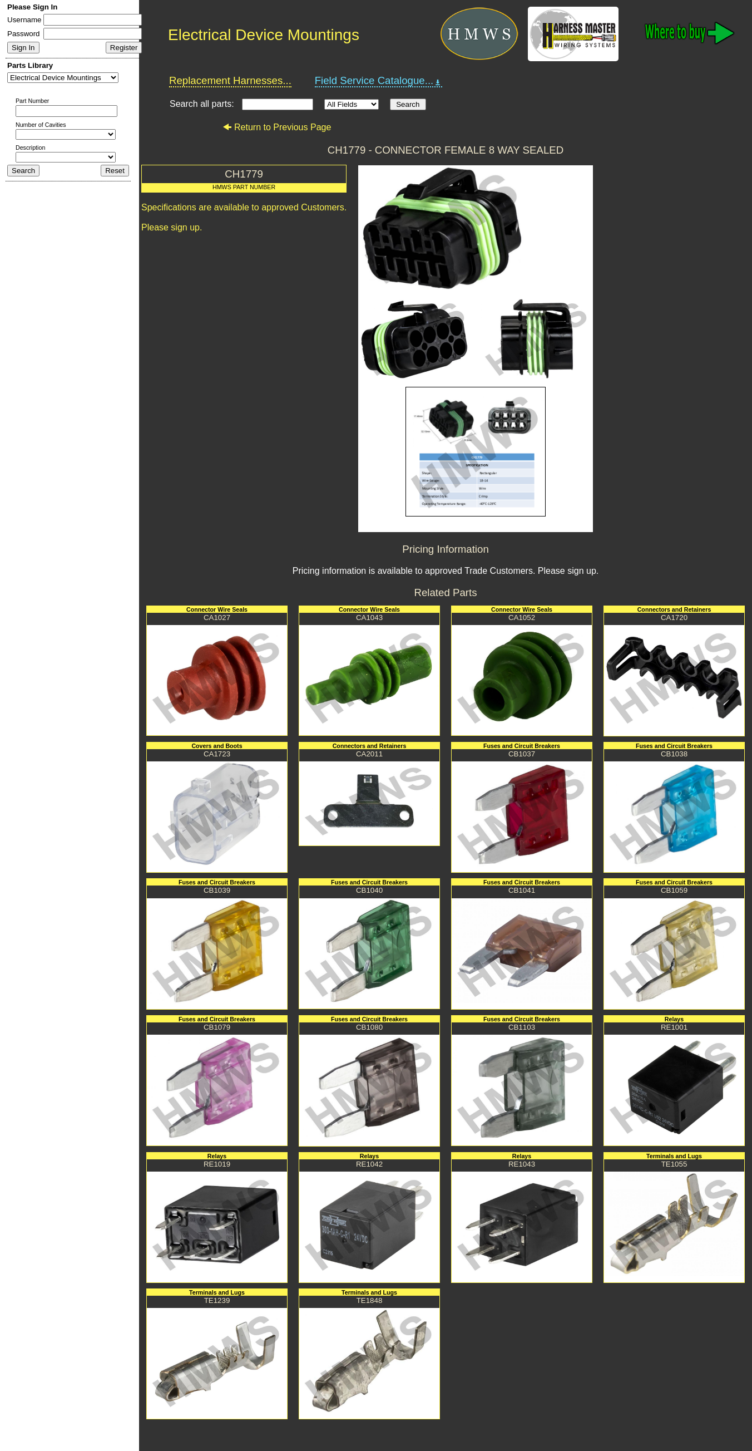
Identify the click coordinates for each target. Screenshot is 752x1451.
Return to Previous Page (276, 127)
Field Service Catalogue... (379, 81)
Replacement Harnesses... (230, 80)
